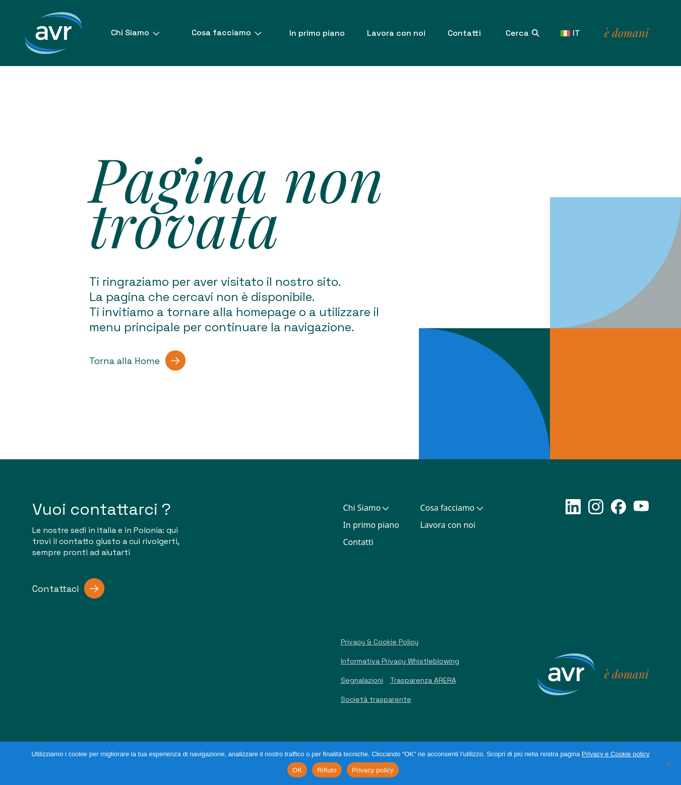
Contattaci (68, 588)
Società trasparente (376, 699)
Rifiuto (327, 770)
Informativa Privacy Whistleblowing (400, 661)
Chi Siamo (136, 32)
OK (297, 770)
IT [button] (570, 33)
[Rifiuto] (668, 763)
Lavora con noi (396, 33)
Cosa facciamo (227, 32)
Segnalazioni (362, 680)
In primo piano (317, 33)
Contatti (464, 33)
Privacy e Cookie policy (615, 754)
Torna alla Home (137, 360)
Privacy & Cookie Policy (379, 641)
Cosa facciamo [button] (452, 508)
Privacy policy (373, 770)
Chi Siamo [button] (367, 508)
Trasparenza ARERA (423, 680)
